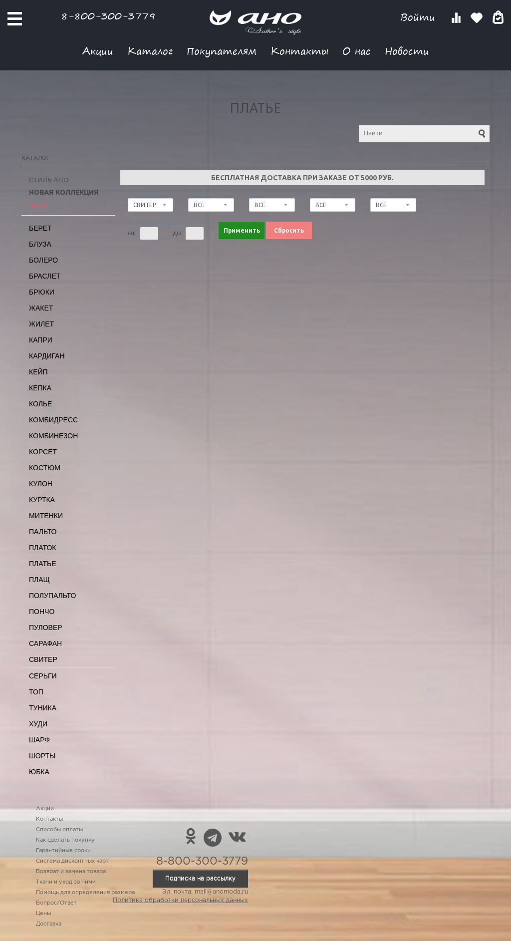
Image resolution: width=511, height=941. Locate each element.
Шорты (42, 756)
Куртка (42, 500)
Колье (40, 404)
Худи (38, 724)
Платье (42, 564)
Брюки (41, 292)
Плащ (39, 580)
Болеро (43, 260)
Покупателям (221, 50)
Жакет (41, 308)
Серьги (43, 676)
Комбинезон (53, 436)
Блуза (40, 244)
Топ (36, 692)
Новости (407, 50)
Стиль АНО (49, 180)
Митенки (46, 516)
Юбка (39, 772)
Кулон (40, 484)
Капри (40, 340)
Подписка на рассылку (200, 878)
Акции (97, 50)
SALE (37, 205)
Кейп (38, 372)
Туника (42, 708)
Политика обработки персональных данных (180, 900)
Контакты (299, 50)
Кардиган (47, 356)
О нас (356, 50)
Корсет (43, 452)
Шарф (39, 740)
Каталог (150, 50)
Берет (40, 228)
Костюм (44, 468)
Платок (42, 548)
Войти (419, 17)
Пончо (41, 612)
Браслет (44, 276)
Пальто (43, 532)
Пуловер (45, 627)
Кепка (40, 388)
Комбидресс (53, 420)
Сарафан (45, 643)
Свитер (43, 659)
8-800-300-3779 (108, 15)
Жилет (41, 324)
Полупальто (52, 596)
